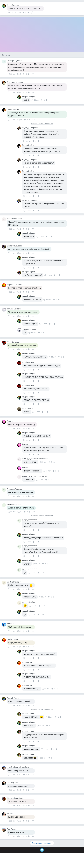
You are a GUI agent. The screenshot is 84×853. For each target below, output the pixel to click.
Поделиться (32, 12)
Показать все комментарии (42, 124)
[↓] (28, 12)
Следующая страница (42, 843)
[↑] (24, 12)
